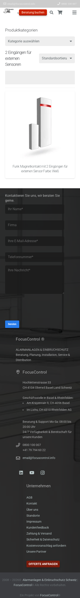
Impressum (33, 521)
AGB (29, 497)
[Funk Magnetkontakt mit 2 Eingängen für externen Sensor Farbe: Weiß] (40, 126)
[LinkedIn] (21, 472)
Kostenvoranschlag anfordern (46, 546)
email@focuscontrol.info (39, 458)
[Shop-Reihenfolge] (57, 58)
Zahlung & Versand (39, 533)
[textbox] (23, 41)
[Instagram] (42, 472)
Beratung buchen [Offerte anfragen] (33, 12)
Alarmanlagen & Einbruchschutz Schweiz (50, 580)
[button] (51, 12)
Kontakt (31, 503)
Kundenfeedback (37, 527)
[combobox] (40, 41)
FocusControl (23, 585)
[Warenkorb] (60, 12)
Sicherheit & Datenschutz (43, 539)
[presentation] (37, 308)
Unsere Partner (36, 551)
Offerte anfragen (43, 564)
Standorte (33, 516)
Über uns (32, 510)
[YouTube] (31, 472)
